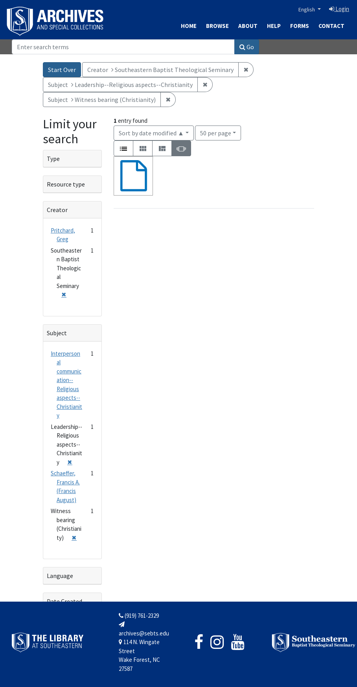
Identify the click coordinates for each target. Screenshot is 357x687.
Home (189, 26)
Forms (299, 26)
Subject (57, 333)
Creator (57, 210)
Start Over (62, 70)
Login (339, 9)
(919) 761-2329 (139, 615)
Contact (331, 26)
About (248, 26)
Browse (217, 26)
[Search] (123, 46)
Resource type (66, 184)
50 (215, 132)
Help (274, 26)
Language (60, 576)
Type (53, 159)
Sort (151, 133)
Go (246, 47)
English (307, 9)
